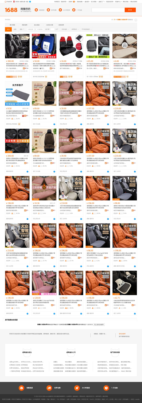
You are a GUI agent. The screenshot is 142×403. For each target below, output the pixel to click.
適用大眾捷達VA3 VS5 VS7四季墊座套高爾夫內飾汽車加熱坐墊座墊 (43, 112)
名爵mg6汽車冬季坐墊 (15, 362)
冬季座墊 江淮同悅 (14, 365)
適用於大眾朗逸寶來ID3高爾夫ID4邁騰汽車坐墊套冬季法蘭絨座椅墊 (17, 159)
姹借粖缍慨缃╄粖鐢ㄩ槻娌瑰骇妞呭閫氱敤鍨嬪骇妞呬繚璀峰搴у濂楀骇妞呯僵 (71, 65)
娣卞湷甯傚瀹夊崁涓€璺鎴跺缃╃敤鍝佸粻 (66, 68)
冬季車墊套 (24, 365)
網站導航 (105, 396)
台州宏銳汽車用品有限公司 (120, 116)
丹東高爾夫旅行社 (70, 368)
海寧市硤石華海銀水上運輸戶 (117, 362)
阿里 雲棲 (123, 365)
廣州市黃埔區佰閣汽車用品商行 (93, 116)
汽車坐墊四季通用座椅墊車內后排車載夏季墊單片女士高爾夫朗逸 (124, 301)
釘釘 (120, 399)
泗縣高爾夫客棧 (58, 371)
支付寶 (111, 399)
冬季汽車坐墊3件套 (38, 371)
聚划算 (53, 399)
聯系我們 (98, 396)
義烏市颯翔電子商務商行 (105, 362)
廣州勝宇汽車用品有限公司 (39, 258)
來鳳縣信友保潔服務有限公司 (117, 365)
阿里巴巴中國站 (27, 399)
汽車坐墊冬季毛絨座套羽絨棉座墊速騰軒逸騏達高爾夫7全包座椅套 (70, 159)
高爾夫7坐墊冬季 (104, 334)
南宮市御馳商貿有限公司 (66, 116)
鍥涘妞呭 (51, 71)
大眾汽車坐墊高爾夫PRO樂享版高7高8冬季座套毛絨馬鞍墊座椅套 (124, 112)
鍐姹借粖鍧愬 (118, 71)
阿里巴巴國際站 (16, 399)
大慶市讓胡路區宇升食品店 (129, 368)
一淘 (57, 399)
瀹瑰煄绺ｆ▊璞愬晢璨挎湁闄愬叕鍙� (39, 68)
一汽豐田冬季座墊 (14, 371)
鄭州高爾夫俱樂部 (82, 368)
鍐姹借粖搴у (10, 71)
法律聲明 (69, 396)
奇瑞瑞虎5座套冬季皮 (27, 371)
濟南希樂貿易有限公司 (104, 365)
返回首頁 (90, 324)
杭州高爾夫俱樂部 (58, 368)
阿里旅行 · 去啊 (64, 399)
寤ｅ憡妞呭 (44, 71)
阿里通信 (98, 399)
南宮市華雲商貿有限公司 (93, 258)
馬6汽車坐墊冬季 (38, 365)
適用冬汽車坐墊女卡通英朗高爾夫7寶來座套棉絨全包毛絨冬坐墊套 (125, 207)
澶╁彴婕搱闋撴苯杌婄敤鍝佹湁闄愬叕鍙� (12, 68)
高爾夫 (55, 362)
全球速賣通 (36, 399)
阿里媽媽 (73, 399)
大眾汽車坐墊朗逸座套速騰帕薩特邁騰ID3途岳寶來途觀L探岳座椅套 (70, 207)
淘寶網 (43, 399)
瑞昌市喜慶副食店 (114, 368)
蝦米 (78, 399)
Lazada (137, 399)
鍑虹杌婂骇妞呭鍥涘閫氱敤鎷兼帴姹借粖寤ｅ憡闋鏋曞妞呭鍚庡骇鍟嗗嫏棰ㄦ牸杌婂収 (44, 65)
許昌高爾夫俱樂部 (82, 365)
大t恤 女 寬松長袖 (126, 371)
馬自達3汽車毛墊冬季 (39, 368)
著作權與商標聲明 (59, 396)
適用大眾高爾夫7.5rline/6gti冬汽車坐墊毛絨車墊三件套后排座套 (97, 254)
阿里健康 (125, 399)
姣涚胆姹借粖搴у (20, 71)
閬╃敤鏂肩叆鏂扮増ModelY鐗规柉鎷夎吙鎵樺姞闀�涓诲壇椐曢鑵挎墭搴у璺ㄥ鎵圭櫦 (97, 65)
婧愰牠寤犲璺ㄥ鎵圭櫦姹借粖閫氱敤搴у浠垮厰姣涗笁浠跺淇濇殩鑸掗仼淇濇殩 (125, 65)
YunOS (92, 399)
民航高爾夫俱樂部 (70, 365)
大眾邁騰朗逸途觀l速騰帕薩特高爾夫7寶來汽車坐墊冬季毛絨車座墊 (71, 112)
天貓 (48, 399)
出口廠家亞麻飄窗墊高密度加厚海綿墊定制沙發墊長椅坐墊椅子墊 (17, 112)
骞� (26, 68)
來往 (116, 399)
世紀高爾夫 (68, 362)
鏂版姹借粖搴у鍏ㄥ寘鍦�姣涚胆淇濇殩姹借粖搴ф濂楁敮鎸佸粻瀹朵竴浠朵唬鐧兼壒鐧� (17, 65)
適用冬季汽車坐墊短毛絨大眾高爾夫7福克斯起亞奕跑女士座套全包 (44, 207)
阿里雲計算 (85, 399)
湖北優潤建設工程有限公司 (117, 371)
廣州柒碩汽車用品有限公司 (120, 258)
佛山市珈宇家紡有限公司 (12, 116)
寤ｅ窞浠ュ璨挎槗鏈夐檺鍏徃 (93, 68)
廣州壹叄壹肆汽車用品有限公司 (12, 305)
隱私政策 (82, 396)
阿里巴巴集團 (6, 399)
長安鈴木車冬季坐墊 (39, 362)
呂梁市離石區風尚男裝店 (105, 368)
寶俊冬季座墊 (25, 368)
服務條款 (75, 396)
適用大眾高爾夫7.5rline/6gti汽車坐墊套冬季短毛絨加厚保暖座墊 (43, 301)
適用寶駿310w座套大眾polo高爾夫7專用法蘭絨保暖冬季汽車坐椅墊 (98, 112)
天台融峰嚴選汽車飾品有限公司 (39, 116)
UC (107, 399)
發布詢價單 (122, 334)
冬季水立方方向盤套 (27, 362)
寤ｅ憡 (27, 66)
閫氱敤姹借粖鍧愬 (129, 71)
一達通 (132, 399)
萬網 (103, 399)
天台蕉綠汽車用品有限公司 (120, 305)
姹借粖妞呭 (36, 71)
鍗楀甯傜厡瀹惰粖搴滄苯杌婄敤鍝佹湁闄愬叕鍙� (120, 68)
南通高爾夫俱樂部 (70, 371)
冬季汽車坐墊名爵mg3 (15, 368)
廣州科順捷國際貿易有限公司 (12, 163)
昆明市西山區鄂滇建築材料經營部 (107, 371)
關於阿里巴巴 (90, 396)
